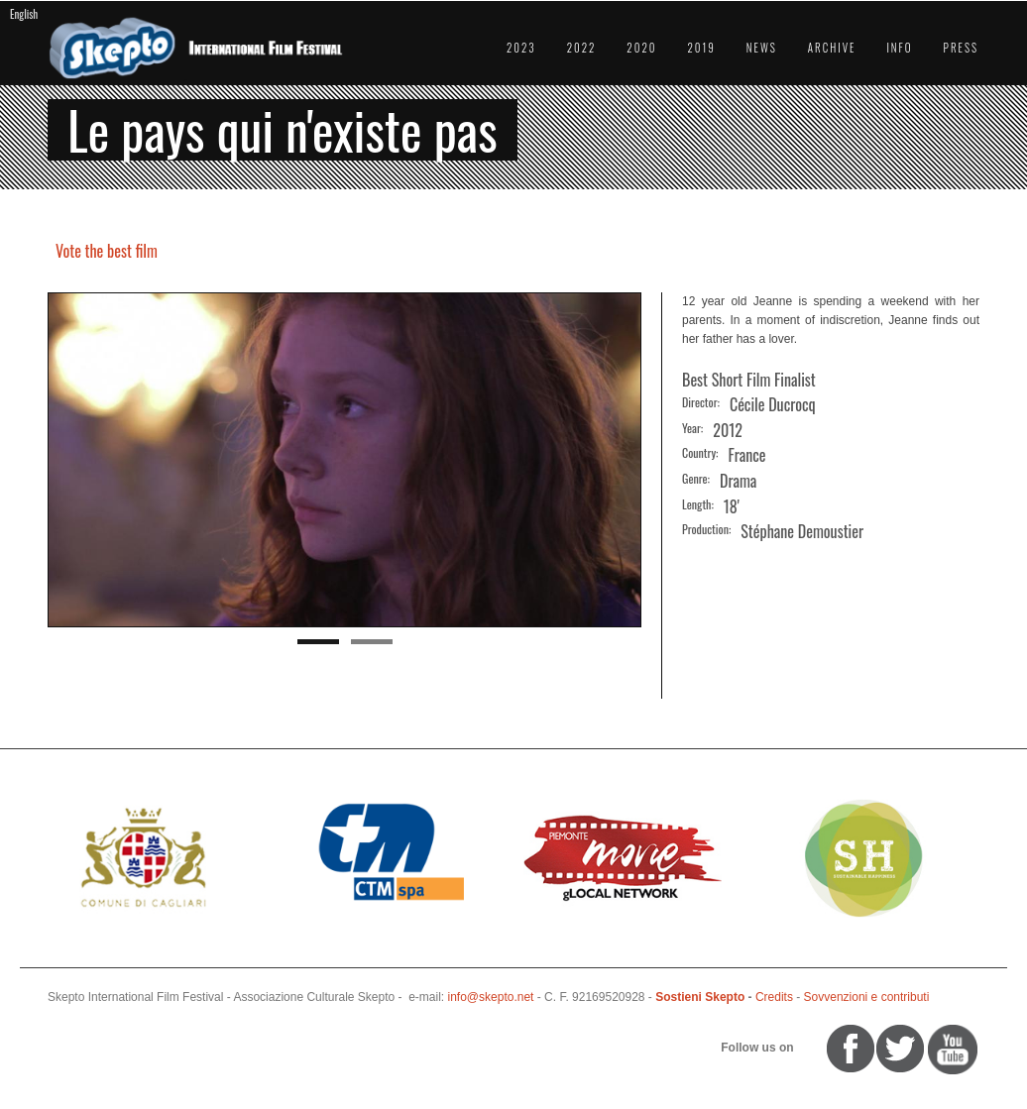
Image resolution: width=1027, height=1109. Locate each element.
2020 (641, 47)
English (24, 14)
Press (961, 47)
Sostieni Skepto (699, 997)
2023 (521, 47)
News (761, 47)
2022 (582, 47)
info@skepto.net (491, 997)
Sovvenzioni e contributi (867, 997)
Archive (832, 47)
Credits (774, 997)
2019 (701, 47)
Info (899, 47)
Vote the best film (107, 251)
